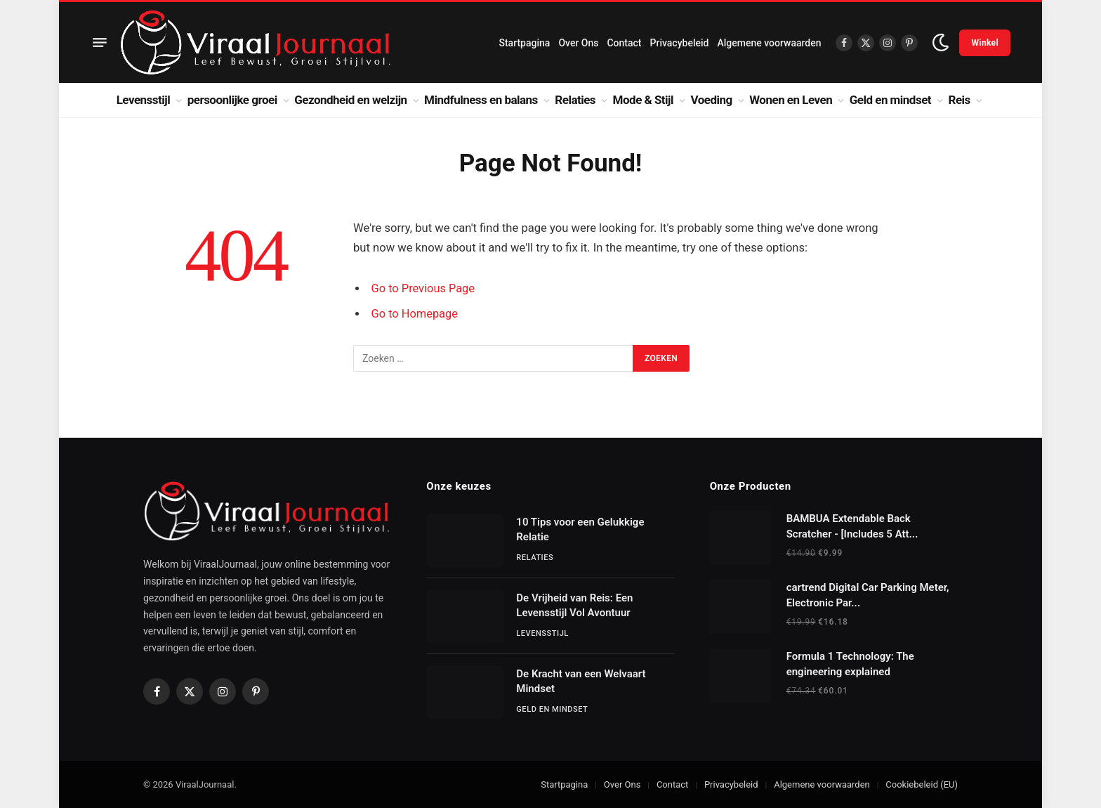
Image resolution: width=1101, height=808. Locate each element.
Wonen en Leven (790, 100)
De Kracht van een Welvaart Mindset (580, 681)
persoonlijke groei (232, 100)
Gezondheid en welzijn (350, 100)
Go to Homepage (415, 313)
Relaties (575, 100)
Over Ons (578, 42)
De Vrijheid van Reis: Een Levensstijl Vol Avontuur (574, 605)
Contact (624, 42)
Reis (959, 100)
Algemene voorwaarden (769, 42)
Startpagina (524, 42)
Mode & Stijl (643, 100)
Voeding (711, 100)
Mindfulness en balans (481, 100)
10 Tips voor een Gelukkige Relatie (580, 529)
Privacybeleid (679, 42)
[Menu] (100, 43)
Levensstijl (144, 100)
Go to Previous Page (423, 288)
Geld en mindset (890, 100)
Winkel (984, 43)
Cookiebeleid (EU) (921, 784)
